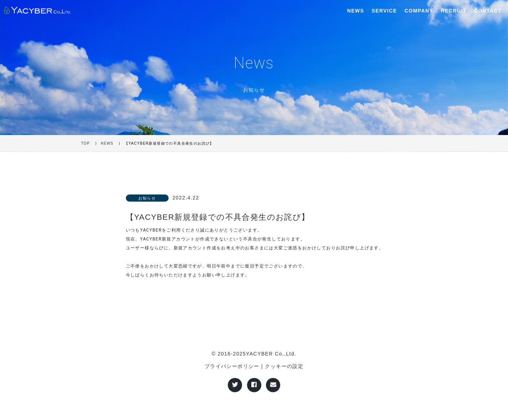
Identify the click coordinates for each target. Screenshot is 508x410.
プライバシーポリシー (232, 366)
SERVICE (384, 11)
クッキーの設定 (284, 366)
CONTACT (488, 11)
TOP (85, 143)
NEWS (355, 11)
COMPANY (419, 11)
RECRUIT (453, 11)
